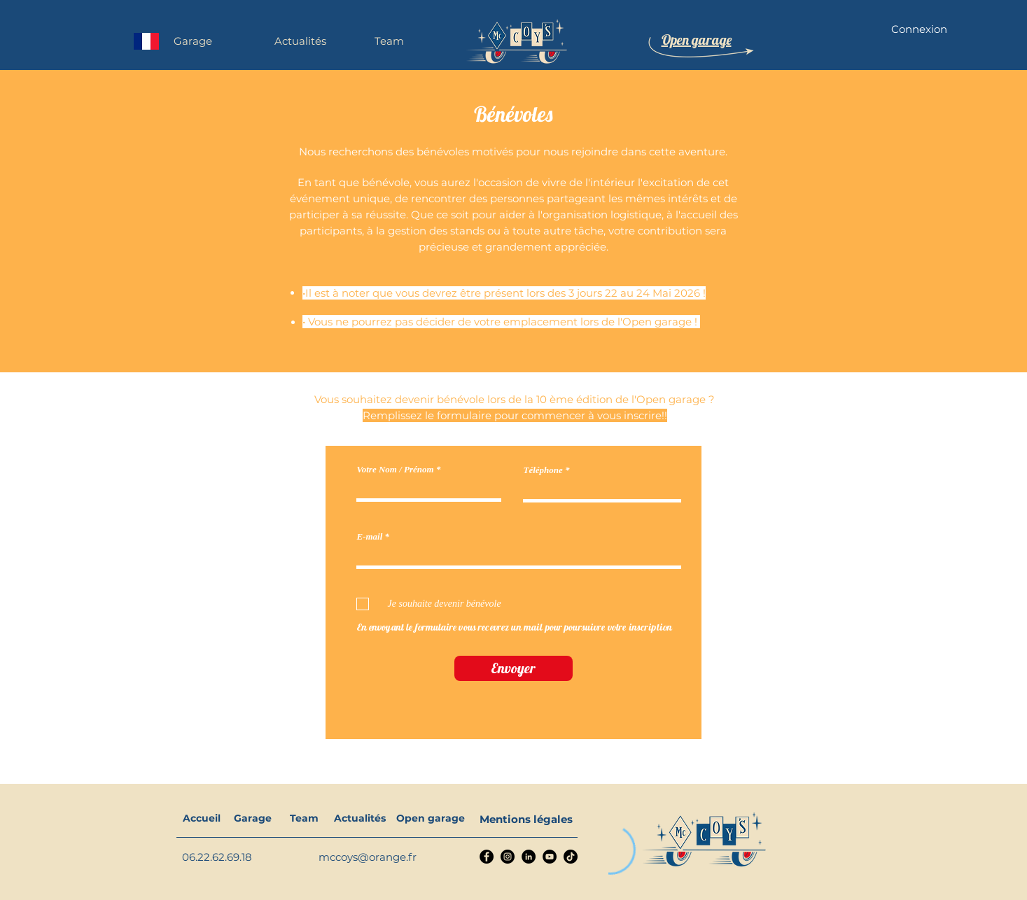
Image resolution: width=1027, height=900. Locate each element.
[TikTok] (571, 857)
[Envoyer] (513, 668)
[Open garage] (430, 819)
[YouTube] (550, 857)
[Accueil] (202, 819)
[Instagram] (508, 857)
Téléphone (543, 469)
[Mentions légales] (526, 819)
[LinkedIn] (529, 857)
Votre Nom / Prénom (395, 469)
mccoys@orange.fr (368, 857)
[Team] (304, 819)
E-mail (370, 536)
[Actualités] (360, 819)
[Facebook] (487, 857)
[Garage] (253, 819)
